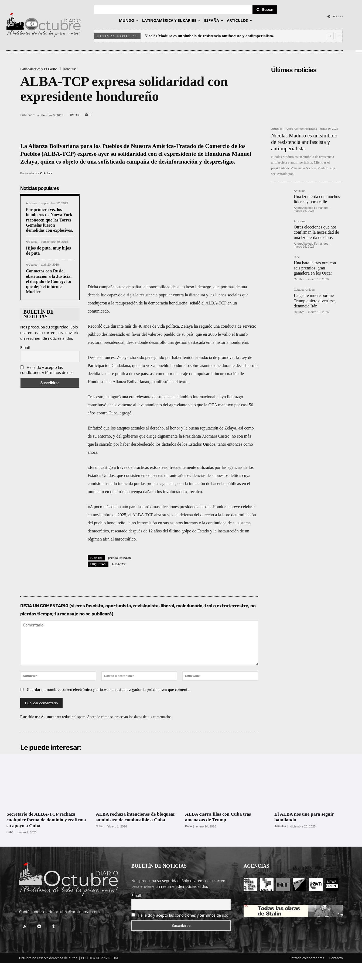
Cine (297, 257)
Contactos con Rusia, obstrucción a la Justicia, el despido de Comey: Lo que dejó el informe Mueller (48, 281)
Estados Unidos (304, 289)
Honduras (70, 69)
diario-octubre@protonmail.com (71, 911)
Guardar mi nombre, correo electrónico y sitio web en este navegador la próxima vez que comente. (109, 689)
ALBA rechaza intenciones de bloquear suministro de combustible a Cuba (136, 817)
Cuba (9, 832)
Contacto (336, 958)
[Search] (264, 9)
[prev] (330, 36)
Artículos (31, 203)
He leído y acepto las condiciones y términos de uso (47, 370)
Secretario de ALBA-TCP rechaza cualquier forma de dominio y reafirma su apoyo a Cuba (46, 819)
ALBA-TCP (118, 564)
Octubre (46, 173)
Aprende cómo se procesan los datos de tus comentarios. (129, 717)
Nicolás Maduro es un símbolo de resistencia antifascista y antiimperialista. (209, 36)
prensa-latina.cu (119, 558)
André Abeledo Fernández (301, 128)
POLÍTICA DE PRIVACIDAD (100, 958)
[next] (339, 36)
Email (25, 347)
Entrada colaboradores (307, 958)
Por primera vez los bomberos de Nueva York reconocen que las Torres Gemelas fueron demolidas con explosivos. (49, 220)
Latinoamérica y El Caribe (38, 69)
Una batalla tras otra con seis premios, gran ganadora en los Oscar (315, 268)
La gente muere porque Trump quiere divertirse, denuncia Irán (315, 300)
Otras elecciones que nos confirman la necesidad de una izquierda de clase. (316, 232)
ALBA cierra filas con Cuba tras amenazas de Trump (218, 817)
